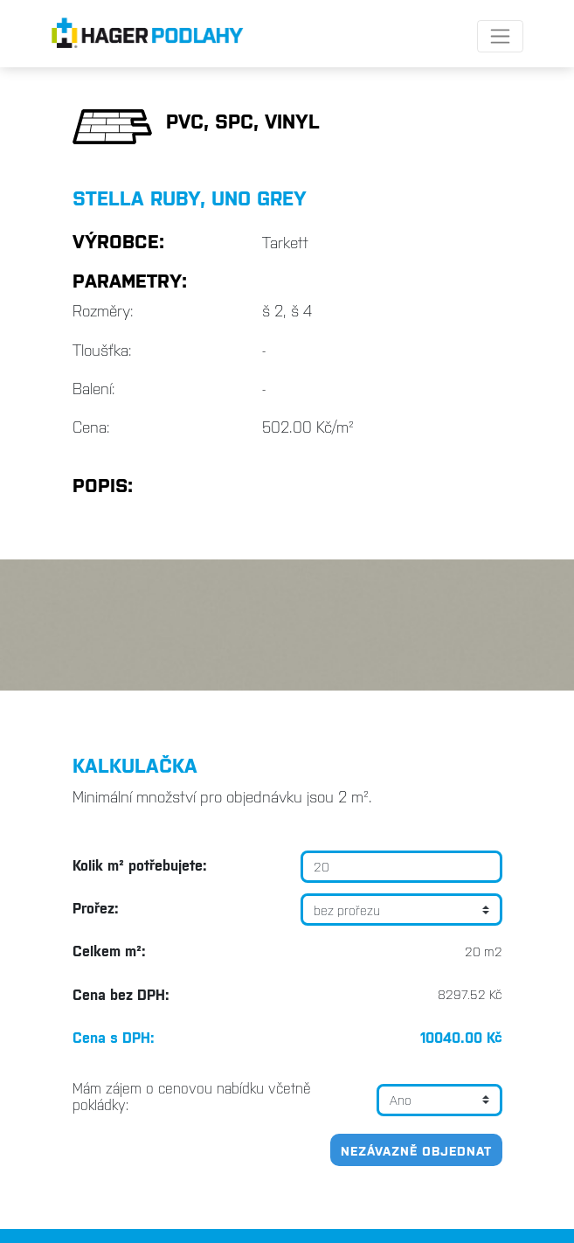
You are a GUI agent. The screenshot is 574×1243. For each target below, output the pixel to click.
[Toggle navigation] (500, 36)
